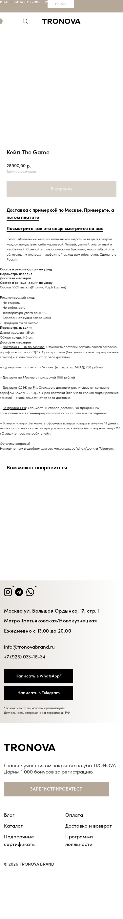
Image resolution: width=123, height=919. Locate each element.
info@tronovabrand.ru (29, 647)
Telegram (106, 449)
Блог (9, 815)
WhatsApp (84, 449)
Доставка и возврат (88, 826)
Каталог (13, 826)
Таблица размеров (21, 172)
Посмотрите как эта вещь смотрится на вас (55, 228)
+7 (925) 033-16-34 (25, 657)
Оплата (74, 815)
